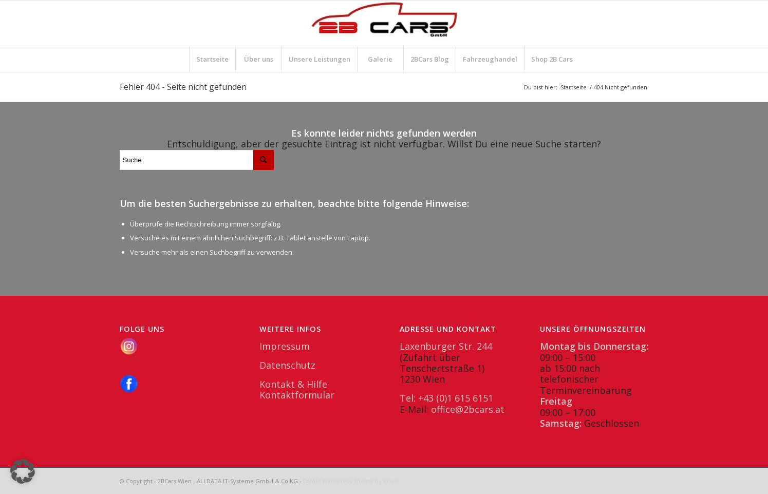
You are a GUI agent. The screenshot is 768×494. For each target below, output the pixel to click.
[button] (22, 471)
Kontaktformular (296, 395)
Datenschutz (287, 365)
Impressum (284, 346)
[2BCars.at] (384, 23)
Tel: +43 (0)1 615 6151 (446, 398)
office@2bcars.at (467, 409)
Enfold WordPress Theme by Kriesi (351, 481)
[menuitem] (212, 59)
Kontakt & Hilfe (293, 384)
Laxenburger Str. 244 (446, 346)
